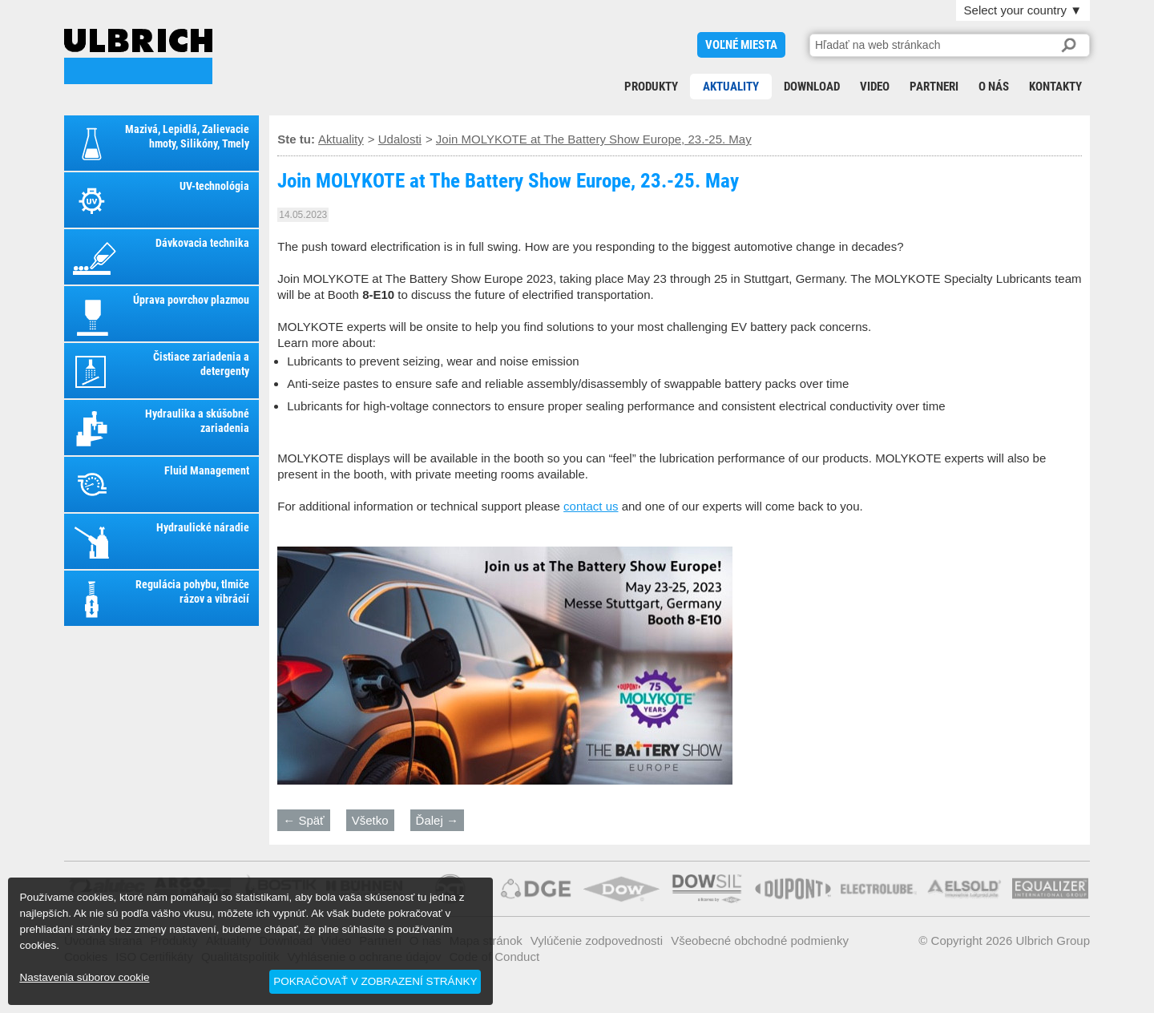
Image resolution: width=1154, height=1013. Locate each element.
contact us (590, 506)
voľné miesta (741, 45)
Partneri (934, 86)
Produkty (651, 86)
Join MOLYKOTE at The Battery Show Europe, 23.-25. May (138, 56)
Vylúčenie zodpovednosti (597, 940)
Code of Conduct (495, 956)
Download (812, 86)
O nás (993, 86)
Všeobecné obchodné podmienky (760, 940)
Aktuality (731, 86)
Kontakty (1055, 86)
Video (875, 86)
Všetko (370, 820)
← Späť (303, 820)
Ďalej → (437, 820)
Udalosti (400, 139)
